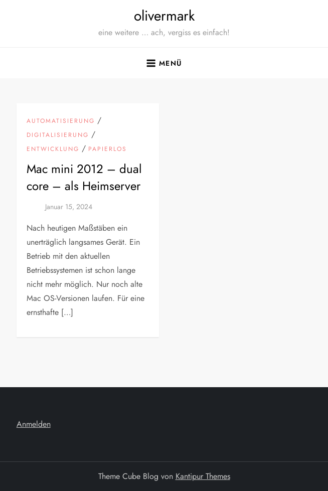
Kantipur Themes (203, 476)
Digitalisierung (58, 135)
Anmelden (34, 424)
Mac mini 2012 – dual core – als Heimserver (84, 177)
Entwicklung (53, 149)
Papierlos (107, 149)
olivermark (164, 16)
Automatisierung (61, 121)
